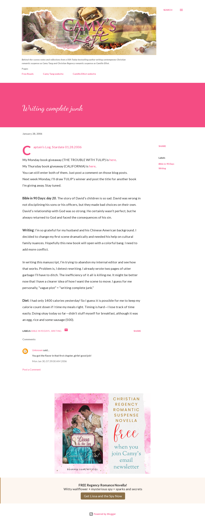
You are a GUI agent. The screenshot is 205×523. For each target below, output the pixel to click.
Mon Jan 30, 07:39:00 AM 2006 (49, 361)
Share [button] (162, 146)
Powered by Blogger (102, 513)
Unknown (37, 350)
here (112, 160)
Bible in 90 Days (166, 163)
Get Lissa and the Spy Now (103, 496)
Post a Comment (31, 369)
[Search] (167, 10)
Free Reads (28, 73)
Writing (162, 168)
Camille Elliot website (84, 73)
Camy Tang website (53, 73)
